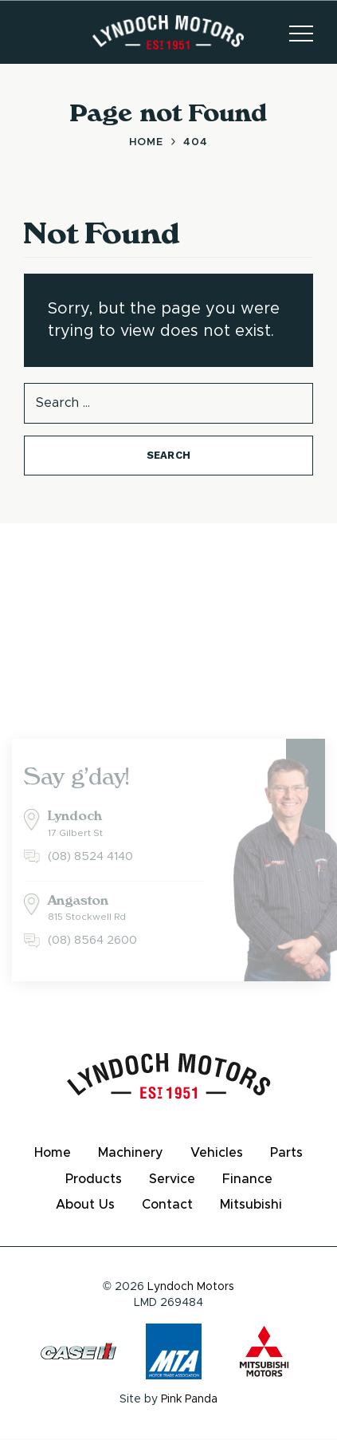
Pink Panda (189, 1399)
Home (52, 1152)
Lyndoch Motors (190, 1286)
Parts (286, 1152)
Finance (247, 1179)
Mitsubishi (251, 1204)
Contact (167, 1204)
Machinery (130, 1152)
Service (172, 1179)
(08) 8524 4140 (90, 856)
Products (93, 1179)
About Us (85, 1204)
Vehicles (216, 1152)
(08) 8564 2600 (92, 940)
